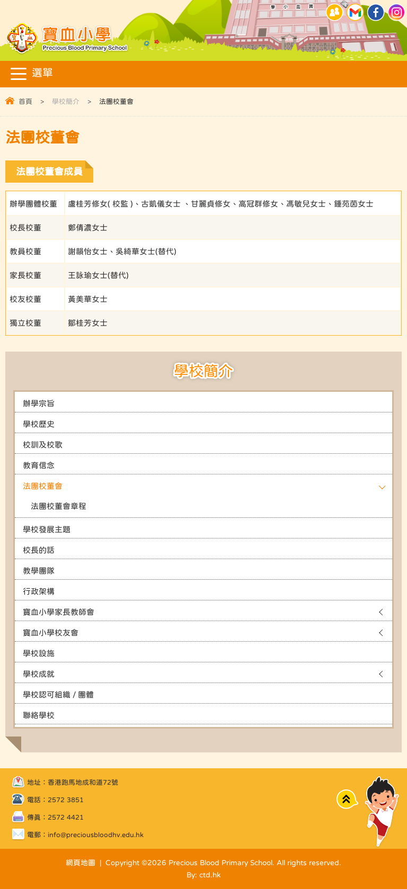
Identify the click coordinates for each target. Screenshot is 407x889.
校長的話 (39, 550)
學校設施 (39, 653)
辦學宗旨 (39, 403)
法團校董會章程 (58, 506)
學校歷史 (39, 424)
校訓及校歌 (43, 444)
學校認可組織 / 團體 (58, 694)
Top (347, 798)
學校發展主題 (46, 529)
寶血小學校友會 (50, 632)
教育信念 (39, 465)
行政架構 (39, 591)
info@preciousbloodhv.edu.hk (96, 834)
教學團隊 (39, 570)
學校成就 (39, 674)
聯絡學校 (39, 715)
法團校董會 (43, 486)
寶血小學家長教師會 (58, 612)
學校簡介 (65, 101)
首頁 (25, 101)
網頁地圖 (80, 862)
